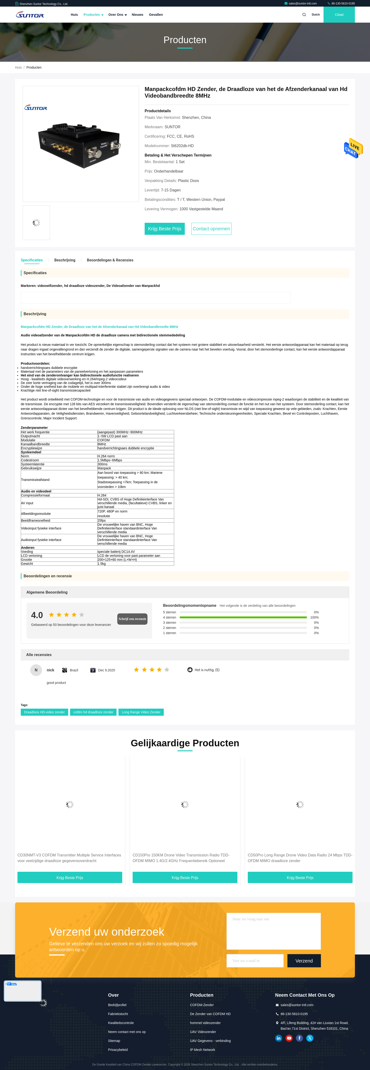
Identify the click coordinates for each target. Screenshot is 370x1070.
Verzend (304, 960)
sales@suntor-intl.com (301, 3)
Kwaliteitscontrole (121, 1023)
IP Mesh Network (202, 1050)
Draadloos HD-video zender (44, 712)
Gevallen (156, 15)
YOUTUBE (289, 1038)
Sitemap (114, 1041)
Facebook (299, 1038)
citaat (339, 15)
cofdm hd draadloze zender (93, 712)
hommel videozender (205, 1023)
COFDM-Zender (202, 1005)
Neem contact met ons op (127, 1032)
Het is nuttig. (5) (207, 670)
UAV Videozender (203, 1032)
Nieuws (137, 15)
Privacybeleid (118, 1050)
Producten (93, 15)
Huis (74, 15)
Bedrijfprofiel (117, 1005)
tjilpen (309, 1038)
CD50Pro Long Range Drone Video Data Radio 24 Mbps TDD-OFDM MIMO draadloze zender (300, 858)
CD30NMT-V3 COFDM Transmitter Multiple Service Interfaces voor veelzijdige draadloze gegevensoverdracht (69, 858)
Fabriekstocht (118, 1014)
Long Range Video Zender (141, 712)
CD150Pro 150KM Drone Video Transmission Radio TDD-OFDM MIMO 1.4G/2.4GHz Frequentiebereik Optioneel (181, 858)
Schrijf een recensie (132, 619)
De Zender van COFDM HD (210, 1014)
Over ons (117, 15)
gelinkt (278, 1038)
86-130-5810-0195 (341, 3)
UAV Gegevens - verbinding (210, 1041)
